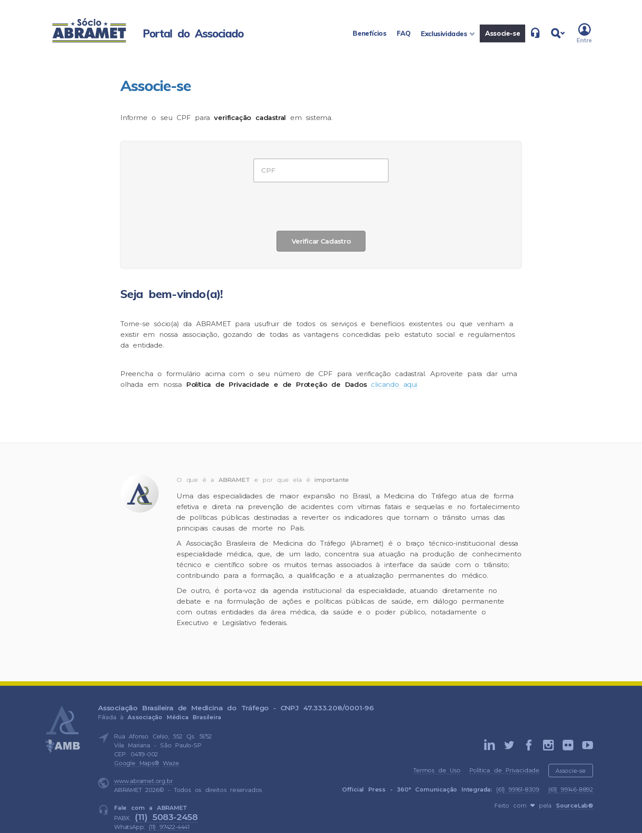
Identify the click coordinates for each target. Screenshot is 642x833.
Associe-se (571, 770)
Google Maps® (136, 763)
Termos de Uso (436, 770)
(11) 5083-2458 (166, 817)
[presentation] (321, 204)
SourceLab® (574, 805)
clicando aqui (394, 384)
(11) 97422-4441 (169, 827)
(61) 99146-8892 (570, 789)
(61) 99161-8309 (517, 789)
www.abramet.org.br (143, 781)
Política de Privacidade (504, 770)
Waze (171, 763)
